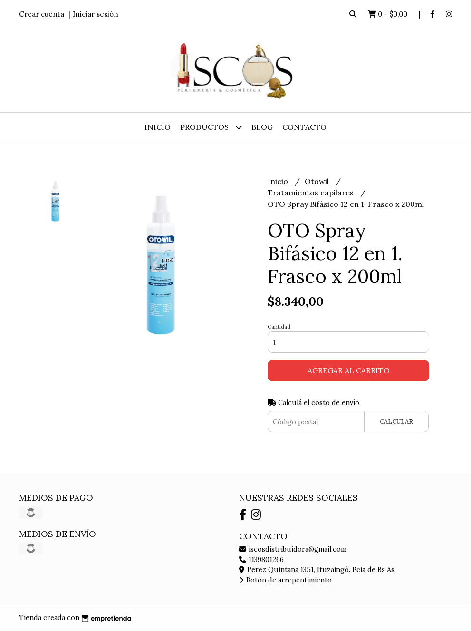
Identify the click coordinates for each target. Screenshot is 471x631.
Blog (262, 127)
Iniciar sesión (95, 14)
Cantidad (279, 326)
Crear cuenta (41, 14)
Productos (211, 127)
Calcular (396, 421)
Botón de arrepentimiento (285, 580)
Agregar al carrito (349, 370)
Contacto (304, 127)
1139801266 (261, 559)
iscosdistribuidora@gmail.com (292, 549)
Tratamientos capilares (312, 192)
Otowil (318, 181)
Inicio (157, 127)
